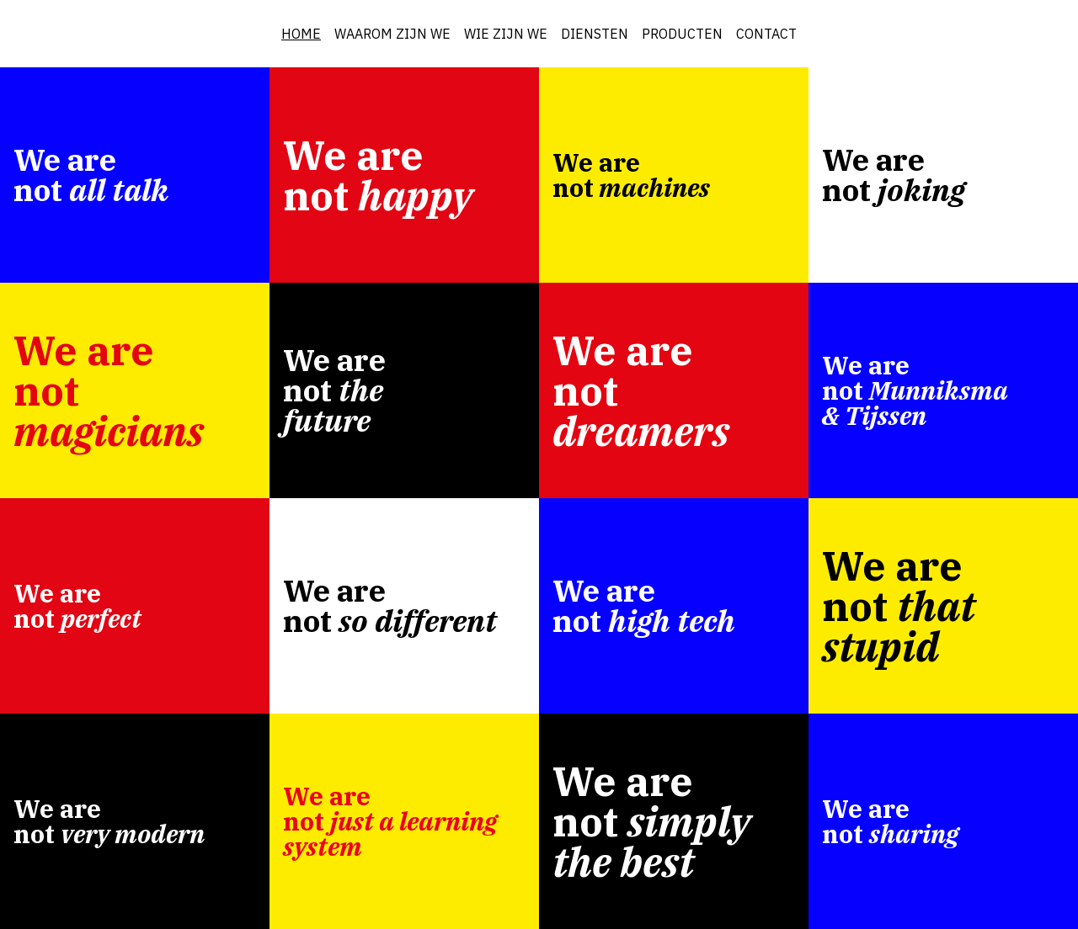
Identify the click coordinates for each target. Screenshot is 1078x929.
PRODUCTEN (682, 33)
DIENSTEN (594, 33)
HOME (301, 33)
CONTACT (766, 33)
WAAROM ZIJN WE (392, 33)
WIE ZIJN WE (505, 33)
